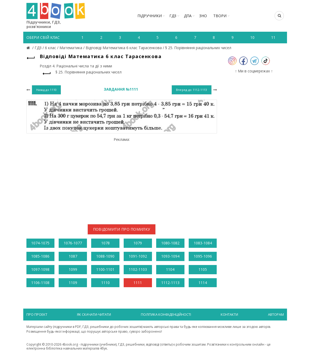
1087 (73, 256)
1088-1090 (105, 256)
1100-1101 (105, 269)
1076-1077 (73, 242)
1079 (137, 242)
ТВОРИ (219, 15)
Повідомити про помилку (121, 229)
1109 (73, 282)
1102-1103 (138, 269)
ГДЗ (172, 15)
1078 (105, 242)
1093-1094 (170, 256)
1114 (202, 282)
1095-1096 (203, 256)
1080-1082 (170, 242)
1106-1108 (40, 282)
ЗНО (203, 15)
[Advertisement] (121, 179)
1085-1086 (40, 256)
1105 (202, 269)
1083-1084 (203, 242)
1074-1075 (40, 242)
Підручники (149, 15)
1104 (170, 269)
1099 (73, 269)
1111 (137, 282)
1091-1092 (138, 256)
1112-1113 (170, 282)
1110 (105, 282)
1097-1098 (40, 269)
